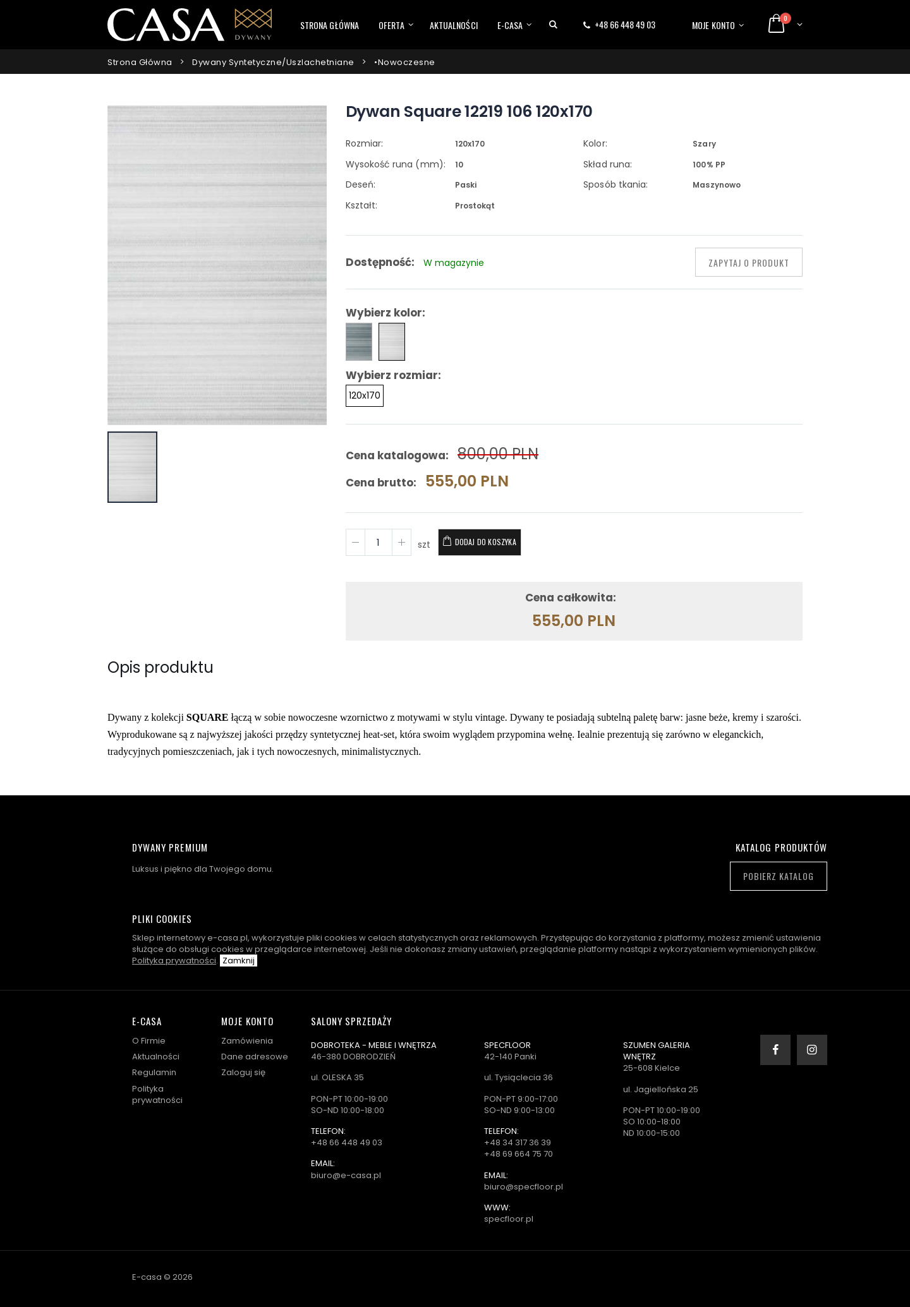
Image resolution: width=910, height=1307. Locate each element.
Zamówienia (247, 1041)
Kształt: (361, 205)
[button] (553, 24)
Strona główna (329, 25)
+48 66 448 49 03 (625, 24)
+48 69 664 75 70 (518, 1154)
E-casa (510, 25)
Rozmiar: (364, 143)
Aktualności (454, 25)
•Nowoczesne (404, 62)
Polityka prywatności (174, 961)
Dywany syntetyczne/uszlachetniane (273, 62)
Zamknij (238, 961)
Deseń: (360, 184)
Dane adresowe (254, 1057)
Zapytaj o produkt (748, 262)
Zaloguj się (243, 1072)
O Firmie (149, 1041)
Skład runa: (607, 164)
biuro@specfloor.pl (523, 1187)
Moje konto (713, 25)
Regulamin (154, 1072)
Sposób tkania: (615, 184)
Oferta (391, 25)
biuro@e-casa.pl (346, 1175)
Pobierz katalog (778, 875)
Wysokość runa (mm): (396, 164)
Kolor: (595, 143)
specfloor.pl (508, 1219)
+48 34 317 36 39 (517, 1142)
